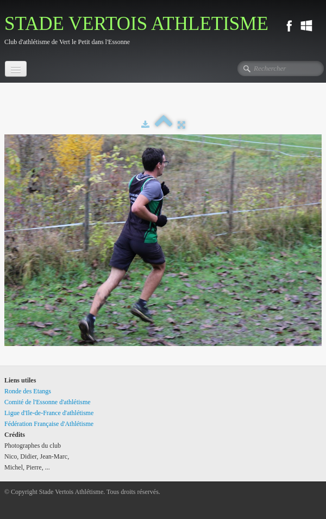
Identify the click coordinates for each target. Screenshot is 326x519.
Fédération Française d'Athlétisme (48, 424)
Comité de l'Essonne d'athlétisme (47, 402)
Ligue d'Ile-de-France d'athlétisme (48, 413)
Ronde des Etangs (27, 391)
